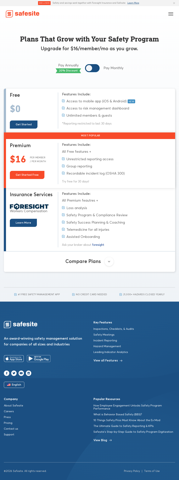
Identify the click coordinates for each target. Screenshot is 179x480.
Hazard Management (107, 346)
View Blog (102, 440)
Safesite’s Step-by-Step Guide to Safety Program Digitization (133, 432)
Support (9, 434)
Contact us (11, 428)
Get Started (24, 124)
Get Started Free (27, 175)
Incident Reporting (105, 340)
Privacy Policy (132, 471)
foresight (98, 244)
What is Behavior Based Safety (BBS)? (117, 414)
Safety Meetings (104, 334)
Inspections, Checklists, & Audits (113, 329)
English (14, 384)
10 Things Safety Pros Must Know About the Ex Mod (126, 420)
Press (7, 417)
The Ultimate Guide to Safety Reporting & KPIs (123, 426)
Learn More (133, 3)
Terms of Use (152, 471)
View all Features (107, 360)
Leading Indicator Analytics (110, 352)
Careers (9, 411)
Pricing (8, 423)
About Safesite (13, 405)
